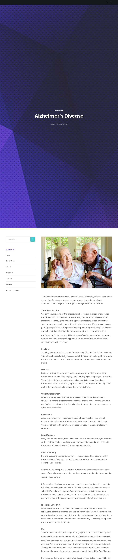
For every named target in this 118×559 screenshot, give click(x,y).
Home (8, 255)
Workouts (9, 272)
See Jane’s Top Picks (13, 290)
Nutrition (9, 284)
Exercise (59, 110)
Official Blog (10, 261)
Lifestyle (9, 278)
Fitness (8, 266)
